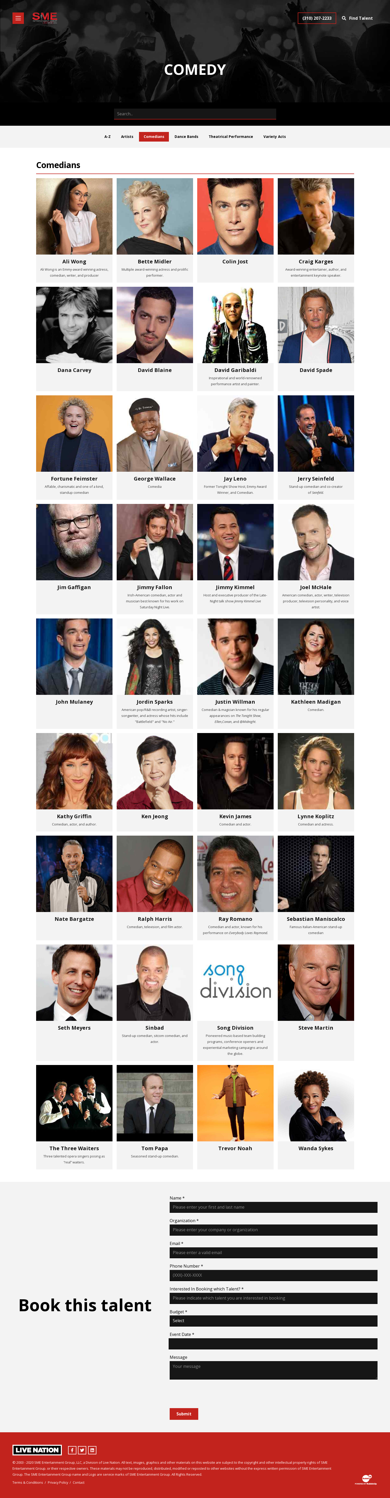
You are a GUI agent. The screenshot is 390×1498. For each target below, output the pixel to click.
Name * (177, 1198)
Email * (176, 1243)
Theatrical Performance (231, 136)
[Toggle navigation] (18, 18)
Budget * (178, 1312)
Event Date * (182, 1334)
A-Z (107, 136)
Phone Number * (186, 1266)
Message (178, 1357)
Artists (127, 136)
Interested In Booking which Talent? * (207, 1289)
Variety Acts (274, 136)
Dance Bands (186, 136)
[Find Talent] (358, 18)
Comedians (154, 136)
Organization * (184, 1220)
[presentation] (209, 1394)
